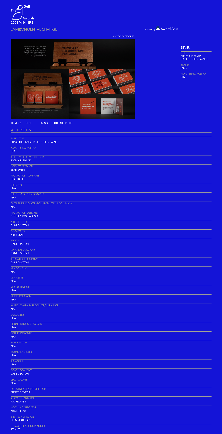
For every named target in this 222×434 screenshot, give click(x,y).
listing (44, 123)
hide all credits (63, 123)
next (28, 123)
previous (16, 123)
